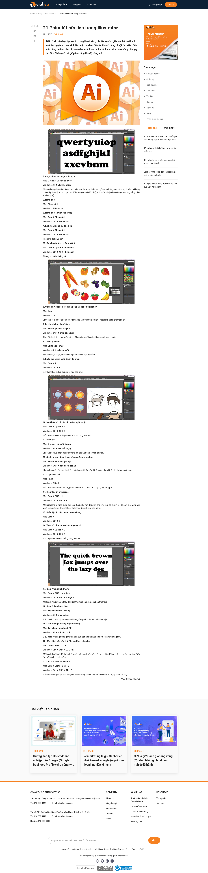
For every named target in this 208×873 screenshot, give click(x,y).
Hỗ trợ (133, 849)
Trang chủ (65, 849)
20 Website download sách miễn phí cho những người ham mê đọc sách (160, 138)
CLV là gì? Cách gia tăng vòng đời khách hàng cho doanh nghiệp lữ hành (153, 760)
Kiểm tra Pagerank (85, 868)
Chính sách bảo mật (119, 849)
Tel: (38, 803)
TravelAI (150, 107)
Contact (109, 813)
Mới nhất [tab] (169, 127)
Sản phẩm (60, 4)
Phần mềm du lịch (154, 119)
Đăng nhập (157, 4)
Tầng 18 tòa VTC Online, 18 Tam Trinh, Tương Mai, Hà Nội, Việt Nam (71, 798)
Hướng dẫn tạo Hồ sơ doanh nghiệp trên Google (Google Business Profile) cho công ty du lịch (52, 760)
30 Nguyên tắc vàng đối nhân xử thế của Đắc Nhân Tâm (160, 185)
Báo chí (149, 102)
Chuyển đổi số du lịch (141, 816)
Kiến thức (150, 90)
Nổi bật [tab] (152, 127)
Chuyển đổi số (153, 73)
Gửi (154, 840)
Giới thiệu (91, 4)
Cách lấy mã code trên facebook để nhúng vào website (160, 173)
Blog (148, 113)
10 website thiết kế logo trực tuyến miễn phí (160, 150)
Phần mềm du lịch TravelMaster (139, 800)
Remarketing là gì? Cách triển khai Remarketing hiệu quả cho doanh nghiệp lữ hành (103, 760)
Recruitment (111, 808)
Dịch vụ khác (137, 821)
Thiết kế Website (139, 806)
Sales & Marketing (139, 811)
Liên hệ (171, 4)
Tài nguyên (77, 4)
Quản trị (150, 79)
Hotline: (40, 821)
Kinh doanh (151, 85)
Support (160, 803)
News (108, 818)
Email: (62, 803)
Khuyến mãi (87, 849)
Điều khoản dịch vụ (102, 849)
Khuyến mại (111, 803)
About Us (110, 798)
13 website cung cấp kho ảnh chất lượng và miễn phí (159, 162)
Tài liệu (149, 96)
